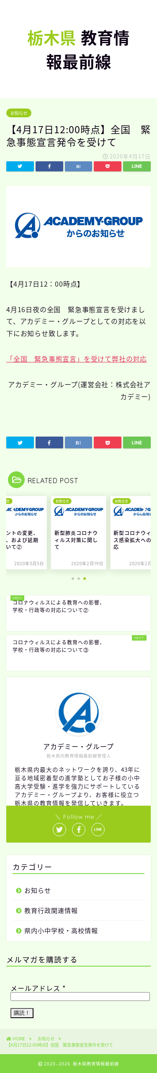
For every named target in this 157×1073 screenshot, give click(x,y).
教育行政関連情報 (51, 910)
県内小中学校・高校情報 (61, 930)
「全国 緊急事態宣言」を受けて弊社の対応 (76, 359)
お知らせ (18, 113)
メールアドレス (38, 988)
